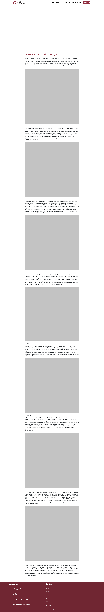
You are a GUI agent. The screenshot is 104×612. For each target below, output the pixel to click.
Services (65, 2)
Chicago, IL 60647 (17, 589)
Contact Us (75, 2)
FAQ (70, 2)
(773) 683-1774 (17, 594)
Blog (80, 2)
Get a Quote (86, 2)
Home (53, 2)
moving (26, 497)
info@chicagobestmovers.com (21, 604)
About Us (58, 2)
